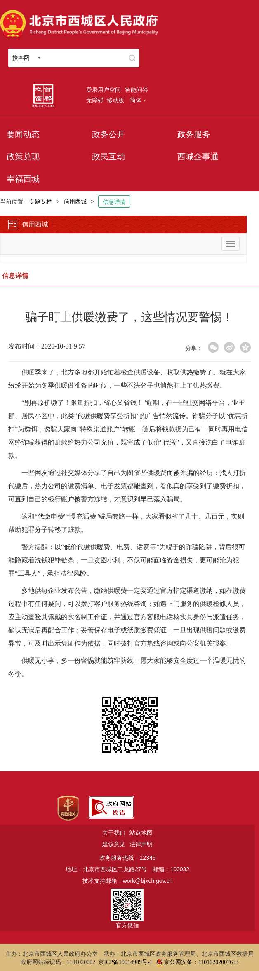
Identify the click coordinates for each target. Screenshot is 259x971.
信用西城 (75, 201)
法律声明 (141, 844)
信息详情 (114, 202)
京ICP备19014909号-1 (125, 962)
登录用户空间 (103, 90)
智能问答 (136, 90)
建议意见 (113, 844)
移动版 (115, 100)
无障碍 (95, 100)
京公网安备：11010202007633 (201, 962)
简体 (138, 100)
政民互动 (108, 156)
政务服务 (193, 134)
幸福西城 (23, 178)
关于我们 (113, 832)
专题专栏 (40, 201)
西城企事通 (198, 156)
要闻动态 (23, 134)
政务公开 (108, 134)
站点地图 (141, 832)
